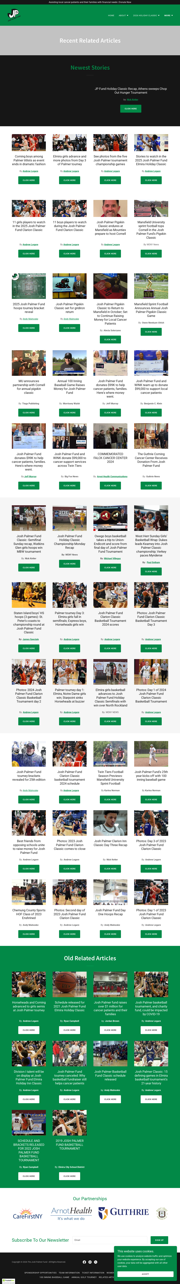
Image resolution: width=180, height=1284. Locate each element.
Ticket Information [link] (93, 1273)
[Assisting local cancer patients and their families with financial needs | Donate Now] (90, 2)
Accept (148, 1274)
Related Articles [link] (108, 1277)
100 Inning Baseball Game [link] (54, 1277)
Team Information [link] (69, 1273)
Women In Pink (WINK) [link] (119, 1273)
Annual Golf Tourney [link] (84, 1277)
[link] (14, 15)
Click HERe (29, 1099)
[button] (124, 15)
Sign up (159, 1240)
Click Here (131, 109)
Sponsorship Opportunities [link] (40, 1273)
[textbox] (109, 1240)
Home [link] (111, 15)
